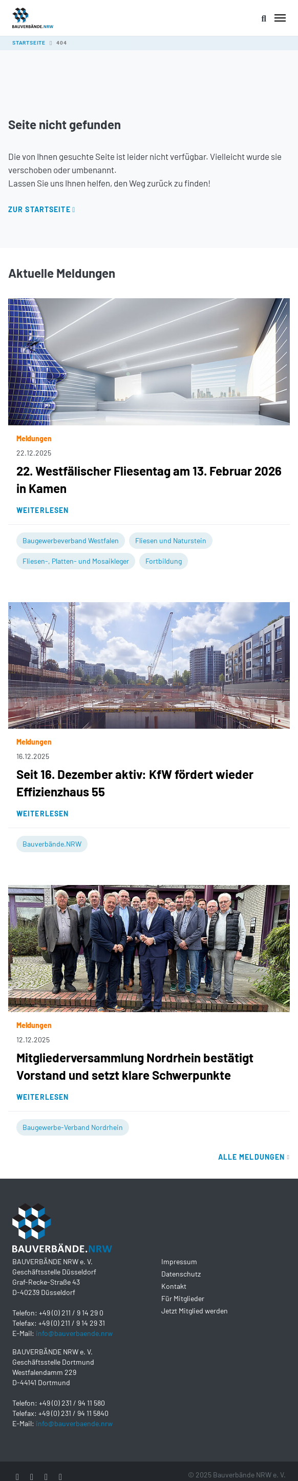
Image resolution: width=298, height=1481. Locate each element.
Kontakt (173, 1286)
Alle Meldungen (254, 1157)
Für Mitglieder (182, 1298)
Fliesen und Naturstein (170, 540)
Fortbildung (163, 561)
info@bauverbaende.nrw (74, 1333)
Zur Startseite (39, 209)
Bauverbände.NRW (52, 843)
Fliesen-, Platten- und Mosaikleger (76, 561)
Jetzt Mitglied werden (194, 1310)
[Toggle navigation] (280, 18)
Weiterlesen (42, 510)
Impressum (179, 1261)
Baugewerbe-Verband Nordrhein (73, 1127)
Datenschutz (181, 1273)
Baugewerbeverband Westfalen (71, 540)
